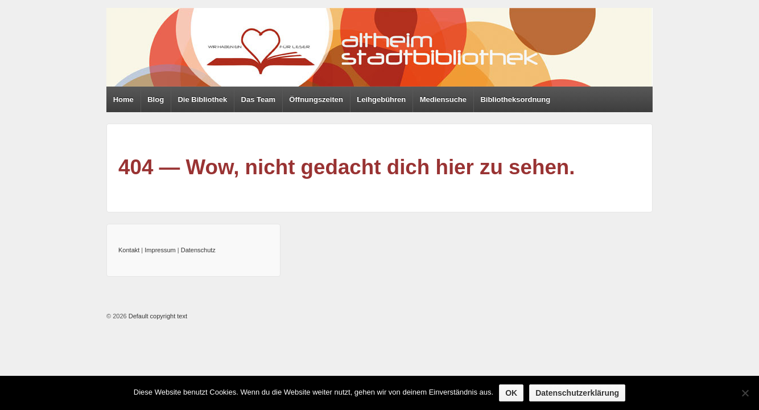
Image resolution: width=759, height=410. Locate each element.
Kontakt (128, 250)
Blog (155, 99)
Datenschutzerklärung (577, 392)
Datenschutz (198, 250)
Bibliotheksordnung (515, 99)
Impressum (160, 250)
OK (511, 392)
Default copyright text (157, 316)
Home (123, 99)
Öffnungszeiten (316, 99)
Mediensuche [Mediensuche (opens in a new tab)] (443, 99)
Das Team (258, 99)
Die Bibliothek (202, 99)
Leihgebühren (381, 99)
